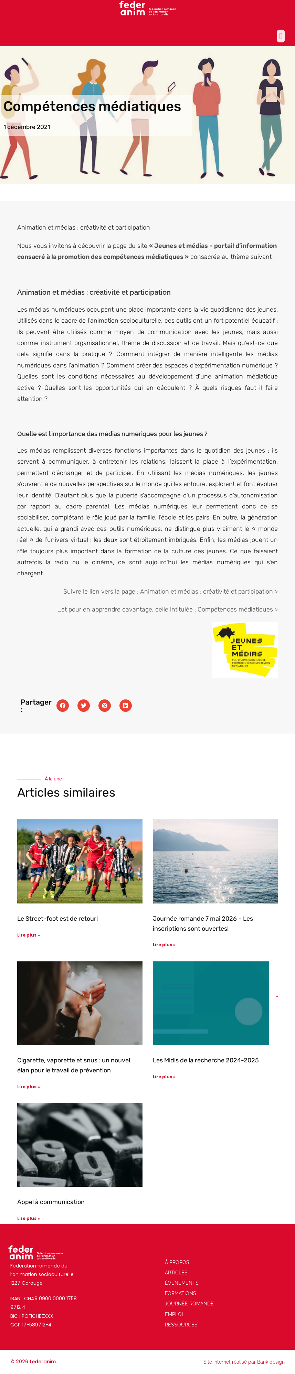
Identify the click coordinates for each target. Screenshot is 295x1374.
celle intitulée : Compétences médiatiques (214, 609)
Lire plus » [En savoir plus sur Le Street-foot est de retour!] (28, 935)
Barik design (271, 1362)
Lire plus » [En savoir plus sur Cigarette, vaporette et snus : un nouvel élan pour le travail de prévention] (28, 1087)
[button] (281, 36)
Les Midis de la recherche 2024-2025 (206, 1060)
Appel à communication (51, 1202)
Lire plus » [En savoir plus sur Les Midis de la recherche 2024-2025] (164, 1077)
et (65, 609)
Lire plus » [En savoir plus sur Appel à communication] (28, 1218)
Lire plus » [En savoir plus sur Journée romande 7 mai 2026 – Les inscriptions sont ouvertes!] (164, 945)
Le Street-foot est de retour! (57, 918)
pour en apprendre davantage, (111, 609)
